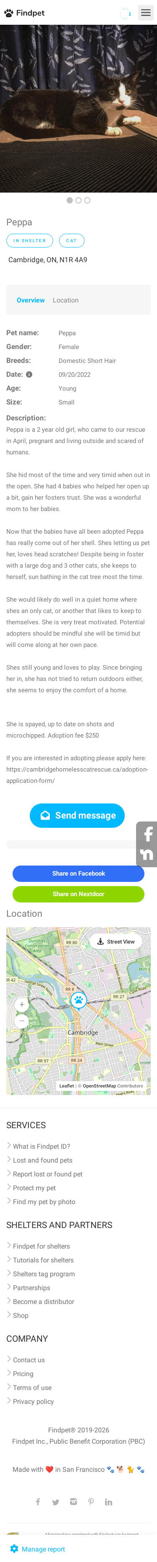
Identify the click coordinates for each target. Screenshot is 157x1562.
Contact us (29, 1360)
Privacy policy (33, 1402)
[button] (72, 992)
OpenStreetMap (99, 1086)
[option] (78, 109)
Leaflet (66, 1086)
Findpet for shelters (41, 1246)
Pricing (23, 1374)
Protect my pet (34, 1188)
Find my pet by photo (44, 1202)
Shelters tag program (44, 1274)
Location (66, 300)
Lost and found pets (42, 1160)
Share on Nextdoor (78, 894)
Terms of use (32, 1388)
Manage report (36, 1549)
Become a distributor (43, 1302)
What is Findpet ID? (41, 1146)
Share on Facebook (78, 873)
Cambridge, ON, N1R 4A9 (48, 260)
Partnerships (31, 1288)
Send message (77, 815)
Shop (20, 1315)
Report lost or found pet (47, 1174)
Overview (31, 300)
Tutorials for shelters (43, 1260)
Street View (121, 942)
